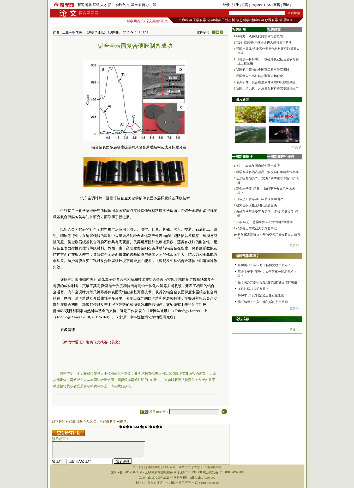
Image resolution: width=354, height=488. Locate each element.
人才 (103, 5)
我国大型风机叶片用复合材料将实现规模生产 (267, 88)
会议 (119, 5)
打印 (144, 412)
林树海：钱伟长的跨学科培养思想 (259, 36)
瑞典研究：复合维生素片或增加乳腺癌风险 (266, 82)
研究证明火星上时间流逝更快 (256, 205)
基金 (134, 5)
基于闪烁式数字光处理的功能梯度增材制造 (267, 282)
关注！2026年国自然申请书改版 (258, 166)
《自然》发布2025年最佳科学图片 (259, 199)
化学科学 (214, 20)
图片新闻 (242, 100)
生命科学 (185, 20)
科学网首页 (135, 21)
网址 (286, 5)
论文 (126, 5)
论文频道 (152, 21)
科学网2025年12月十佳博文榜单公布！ (264, 265)
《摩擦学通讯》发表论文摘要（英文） (91, 342)
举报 (197, 467)
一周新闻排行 (242, 157)
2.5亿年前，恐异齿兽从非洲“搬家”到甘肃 (264, 222)
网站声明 (154, 467)
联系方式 (184, 467)
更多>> (294, 245)
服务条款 (169, 467)
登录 (227, 5)
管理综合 (286, 20)
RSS (267, 5)
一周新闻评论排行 (280, 157)
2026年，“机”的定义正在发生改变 (261, 295)
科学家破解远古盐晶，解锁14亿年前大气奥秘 (267, 172)
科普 (142, 5)
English (256, 5)
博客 (88, 5)
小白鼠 (151, 5)
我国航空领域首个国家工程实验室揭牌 (262, 70)
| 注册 (234, 5)
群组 (96, 5)
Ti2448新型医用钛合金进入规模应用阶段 (264, 42)
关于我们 (139, 467)
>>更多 (296, 147)
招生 (111, 5)
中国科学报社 (212, 467)
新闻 (80, 5)
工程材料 (228, 20)
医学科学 (199, 20)
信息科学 (243, 20)
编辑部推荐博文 (247, 256)
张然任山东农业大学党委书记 (256, 228)
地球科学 (257, 20)
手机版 (297, 5)
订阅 (245, 5)
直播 (276, 5)
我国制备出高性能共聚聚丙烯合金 (259, 76)
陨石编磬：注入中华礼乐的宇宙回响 (263, 302)
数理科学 (271, 20)
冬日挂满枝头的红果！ (253, 289)
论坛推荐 (242, 319)
